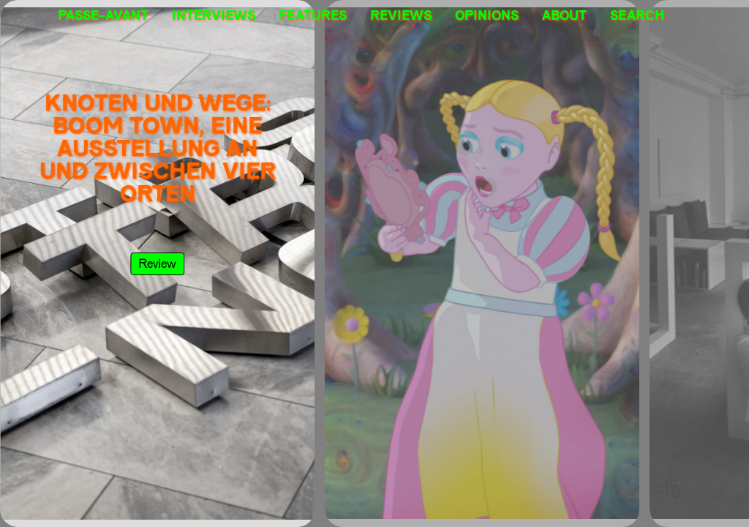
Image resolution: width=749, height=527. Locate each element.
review (157, 263)
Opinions (487, 14)
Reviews (401, 14)
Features (313, 14)
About (564, 14)
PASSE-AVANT (103, 14)
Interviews (213, 14)
